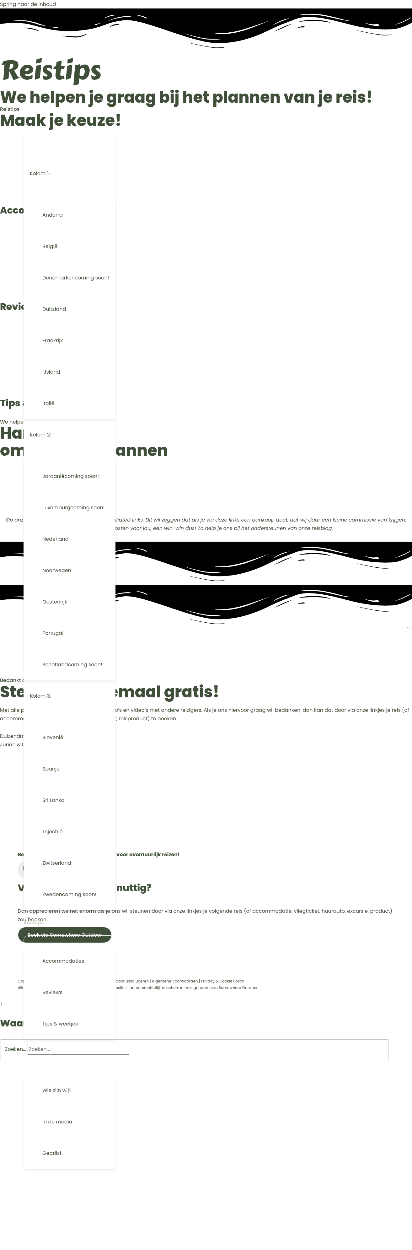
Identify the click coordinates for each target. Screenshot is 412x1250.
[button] (65, 110)
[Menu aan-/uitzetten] (69, 128)
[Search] (141, 1049)
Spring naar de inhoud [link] (28, 4)
